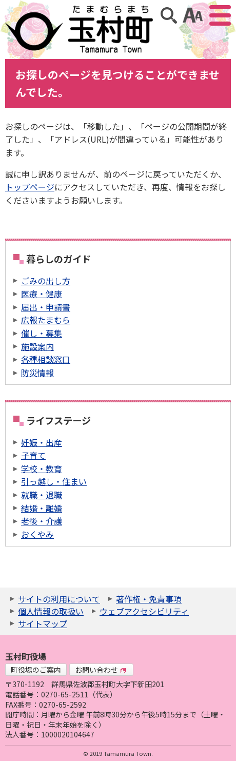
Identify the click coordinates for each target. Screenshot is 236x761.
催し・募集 (41, 333)
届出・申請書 (45, 307)
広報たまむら (45, 320)
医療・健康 (41, 293)
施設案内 (37, 346)
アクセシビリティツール (193, 15)
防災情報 (37, 372)
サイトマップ (42, 623)
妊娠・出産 (41, 442)
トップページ (29, 187)
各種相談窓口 (45, 359)
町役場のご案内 (36, 670)
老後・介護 (41, 521)
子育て (33, 455)
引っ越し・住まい (54, 481)
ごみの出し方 (45, 281)
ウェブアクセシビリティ (144, 611)
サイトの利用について (59, 599)
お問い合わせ (100, 670)
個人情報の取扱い (51, 611)
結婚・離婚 (41, 508)
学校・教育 (41, 468)
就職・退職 (41, 495)
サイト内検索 (169, 15)
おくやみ (37, 534)
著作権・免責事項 (149, 599)
